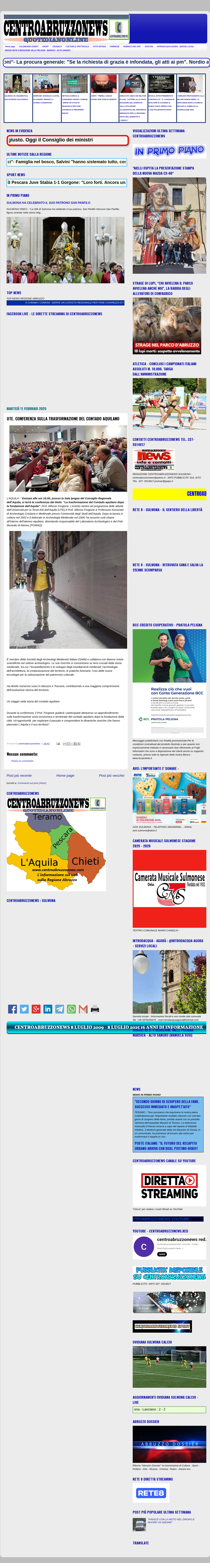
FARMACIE (114, 47)
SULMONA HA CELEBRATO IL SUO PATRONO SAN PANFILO (48, 202)
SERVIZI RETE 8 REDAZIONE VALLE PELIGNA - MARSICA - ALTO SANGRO (37, 50)
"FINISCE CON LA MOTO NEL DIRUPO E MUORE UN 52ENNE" (171, 1521)
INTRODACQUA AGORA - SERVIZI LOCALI (175, 47)
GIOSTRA (149, 47)
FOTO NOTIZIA (99, 47)
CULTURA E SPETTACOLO (77, 47)
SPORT (45, 47)
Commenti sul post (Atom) (32, 783)
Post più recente (19, 775)
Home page (10, 47)
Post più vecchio (111, 775)
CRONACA (57, 47)
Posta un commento (22, 761)
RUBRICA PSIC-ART (132, 47)
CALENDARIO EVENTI (28, 47)
